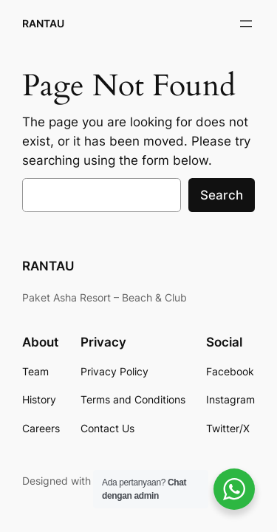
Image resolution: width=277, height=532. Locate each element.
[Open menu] (246, 24)
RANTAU (43, 23)
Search (221, 195)
